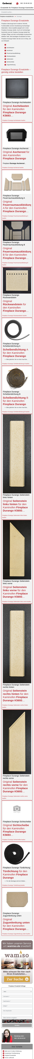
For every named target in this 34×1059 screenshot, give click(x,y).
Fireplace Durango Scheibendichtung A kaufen (15, 363)
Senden (17, 1025)
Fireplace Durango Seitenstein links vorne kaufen (16, 601)
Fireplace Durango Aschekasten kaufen (13, 120)
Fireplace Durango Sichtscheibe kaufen (13, 839)
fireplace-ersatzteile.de (7, 16)
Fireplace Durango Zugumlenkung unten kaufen (16, 933)
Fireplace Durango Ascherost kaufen (13, 167)
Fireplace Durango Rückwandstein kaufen (14, 315)
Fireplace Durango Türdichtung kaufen (13, 885)
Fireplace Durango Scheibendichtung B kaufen (15, 411)
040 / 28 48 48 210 (26, 3)
